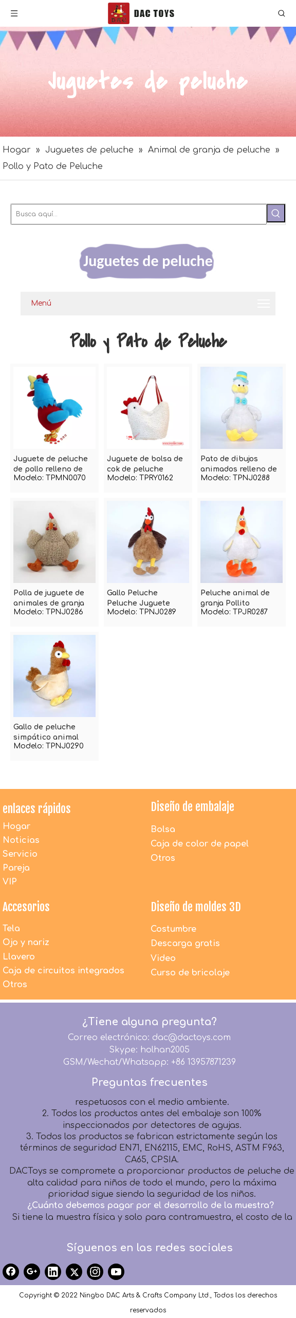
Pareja (16, 868)
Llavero (19, 957)
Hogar (16, 826)
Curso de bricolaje (190, 972)
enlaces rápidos (37, 809)
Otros (163, 858)
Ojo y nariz (26, 942)
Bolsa (163, 829)
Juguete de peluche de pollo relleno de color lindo (50, 465)
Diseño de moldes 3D (196, 907)
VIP (10, 882)
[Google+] (32, 1272)
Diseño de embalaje (192, 807)
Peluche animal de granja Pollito (235, 598)
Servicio (20, 854)
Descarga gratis (185, 943)
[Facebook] (11, 1272)
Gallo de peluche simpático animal (46, 732)
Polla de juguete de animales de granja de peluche (48, 599)
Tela (11, 928)
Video (163, 958)
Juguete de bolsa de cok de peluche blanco (145, 465)
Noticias (21, 840)
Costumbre (173, 929)
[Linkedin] (53, 1272)
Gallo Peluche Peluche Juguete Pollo (138, 599)
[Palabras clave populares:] (276, 213)
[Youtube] (116, 1272)
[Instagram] (95, 1272)
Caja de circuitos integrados (63, 970)
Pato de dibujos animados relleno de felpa (238, 465)
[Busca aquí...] (139, 214)
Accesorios (26, 907)
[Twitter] (74, 1272)
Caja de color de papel (200, 844)
